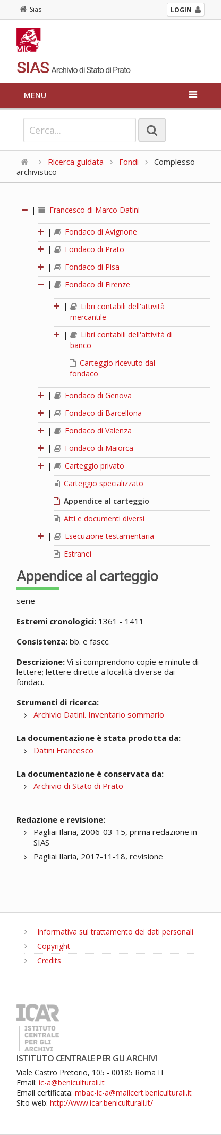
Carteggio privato (89, 466)
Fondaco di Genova (93, 395)
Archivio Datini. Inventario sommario (98, 714)
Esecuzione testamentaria (104, 536)
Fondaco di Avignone (95, 232)
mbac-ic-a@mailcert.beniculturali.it (133, 1093)
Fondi (129, 161)
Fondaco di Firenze (92, 284)
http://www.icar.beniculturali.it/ (101, 1103)
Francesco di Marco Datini (89, 210)
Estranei (72, 554)
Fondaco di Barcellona (98, 413)
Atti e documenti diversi (99, 518)
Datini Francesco (63, 750)
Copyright (47, 946)
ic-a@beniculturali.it (72, 1082)
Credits (42, 960)
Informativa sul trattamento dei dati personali (108, 932)
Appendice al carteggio (101, 501)
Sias (30, 9)
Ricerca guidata (76, 161)
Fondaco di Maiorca (93, 448)
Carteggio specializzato (98, 483)
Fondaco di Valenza (93, 430)
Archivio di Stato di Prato (78, 785)
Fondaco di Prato (89, 249)
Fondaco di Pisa (87, 267)
